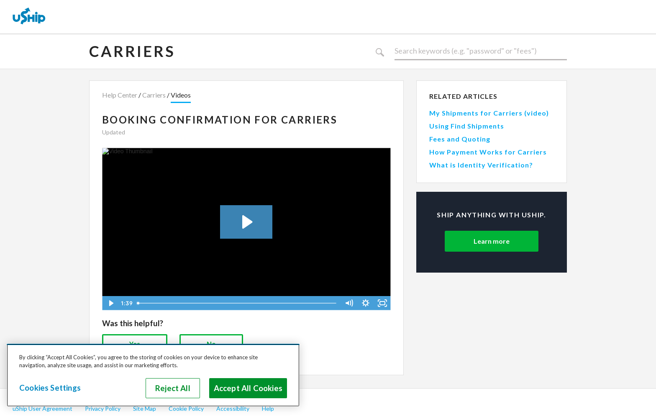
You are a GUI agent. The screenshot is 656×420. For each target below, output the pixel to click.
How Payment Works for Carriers (488, 152)
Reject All (172, 388)
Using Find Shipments (466, 126)
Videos (181, 95)
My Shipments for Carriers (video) (489, 113)
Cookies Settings (50, 387)
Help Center (119, 95)
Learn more (492, 241)
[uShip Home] (29, 16)
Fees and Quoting (459, 139)
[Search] (481, 51)
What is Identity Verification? (481, 165)
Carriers (132, 51)
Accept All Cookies (248, 388)
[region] (153, 375)
